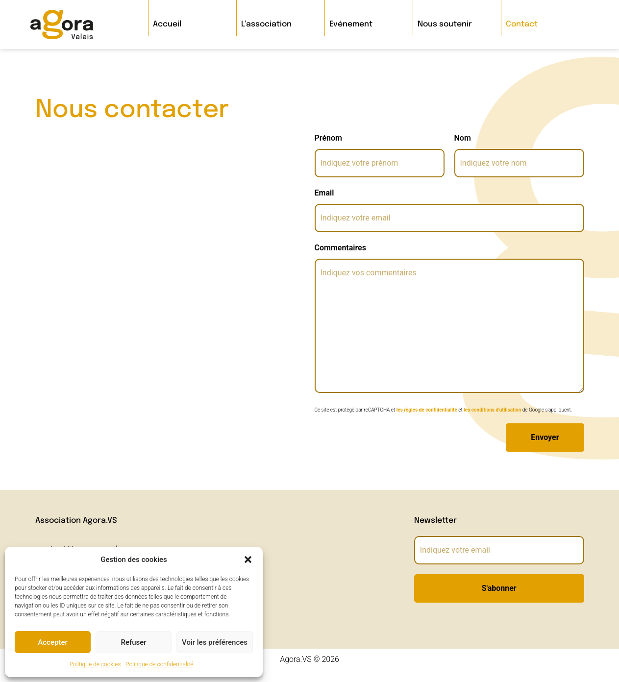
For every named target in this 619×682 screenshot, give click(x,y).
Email (324, 192)
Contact (522, 24)
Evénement (350, 24)
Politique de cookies (95, 664)
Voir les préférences (215, 642)
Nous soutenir (445, 24)
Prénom (328, 138)
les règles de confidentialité (426, 410)
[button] (248, 559)
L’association (266, 24)
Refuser (133, 642)
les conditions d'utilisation (492, 410)
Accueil (167, 24)
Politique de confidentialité (159, 664)
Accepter (52, 642)
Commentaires (340, 247)
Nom (462, 138)
